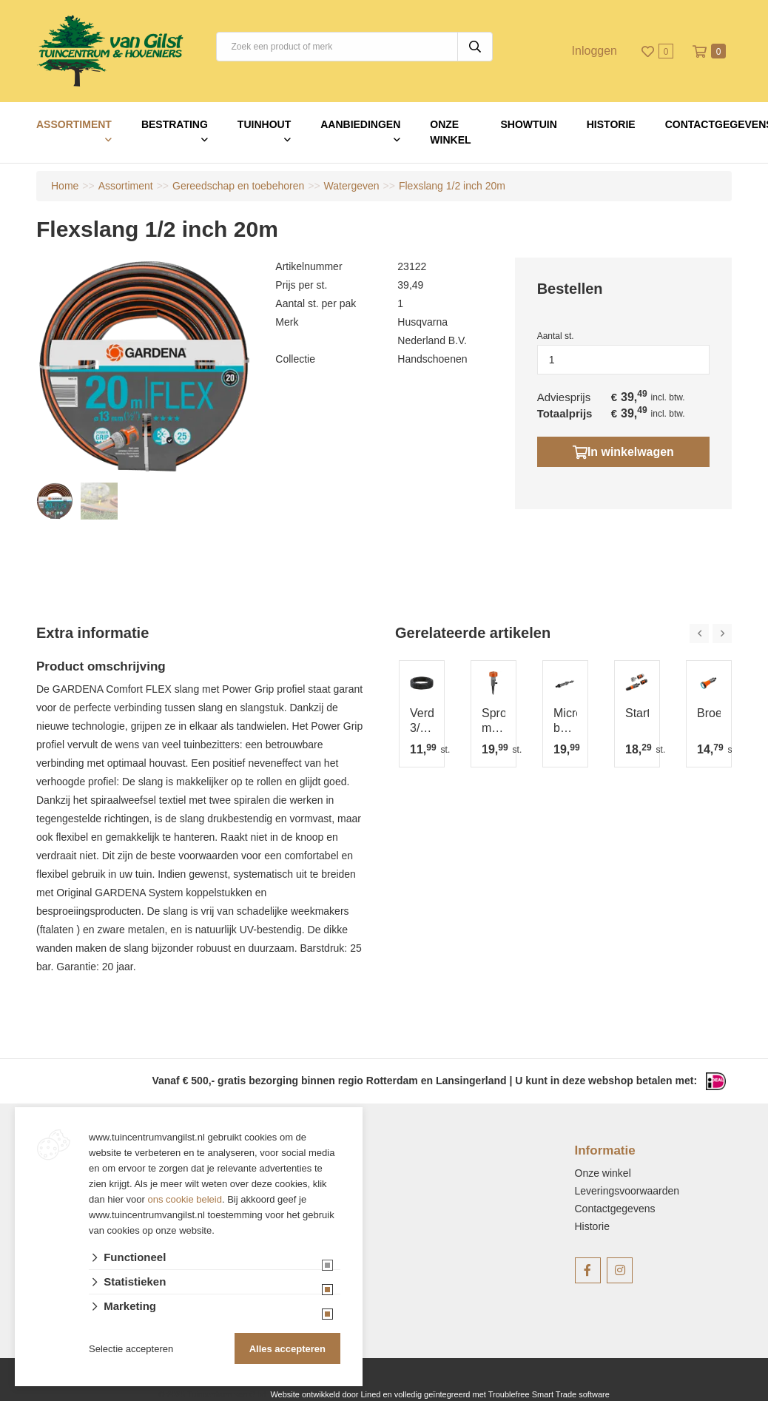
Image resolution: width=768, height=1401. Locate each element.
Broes (709, 713)
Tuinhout (264, 124)
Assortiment (74, 124)
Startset (637, 713)
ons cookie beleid (185, 1199)
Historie (611, 124)
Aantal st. (555, 336)
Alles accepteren (287, 1348)
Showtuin (529, 124)
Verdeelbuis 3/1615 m (422, 721)
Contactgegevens (615, 1208)
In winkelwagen (623, 451)
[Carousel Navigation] (711, 633)
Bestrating (174, 124)
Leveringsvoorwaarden (627, 1191)
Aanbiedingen (360, 124)
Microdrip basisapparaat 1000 (565, 721)
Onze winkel (450, 132)
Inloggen (594, 50)
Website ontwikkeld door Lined (325, 1394)
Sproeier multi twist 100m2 (493, 721)
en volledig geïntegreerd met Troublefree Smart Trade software (496, 1394)
